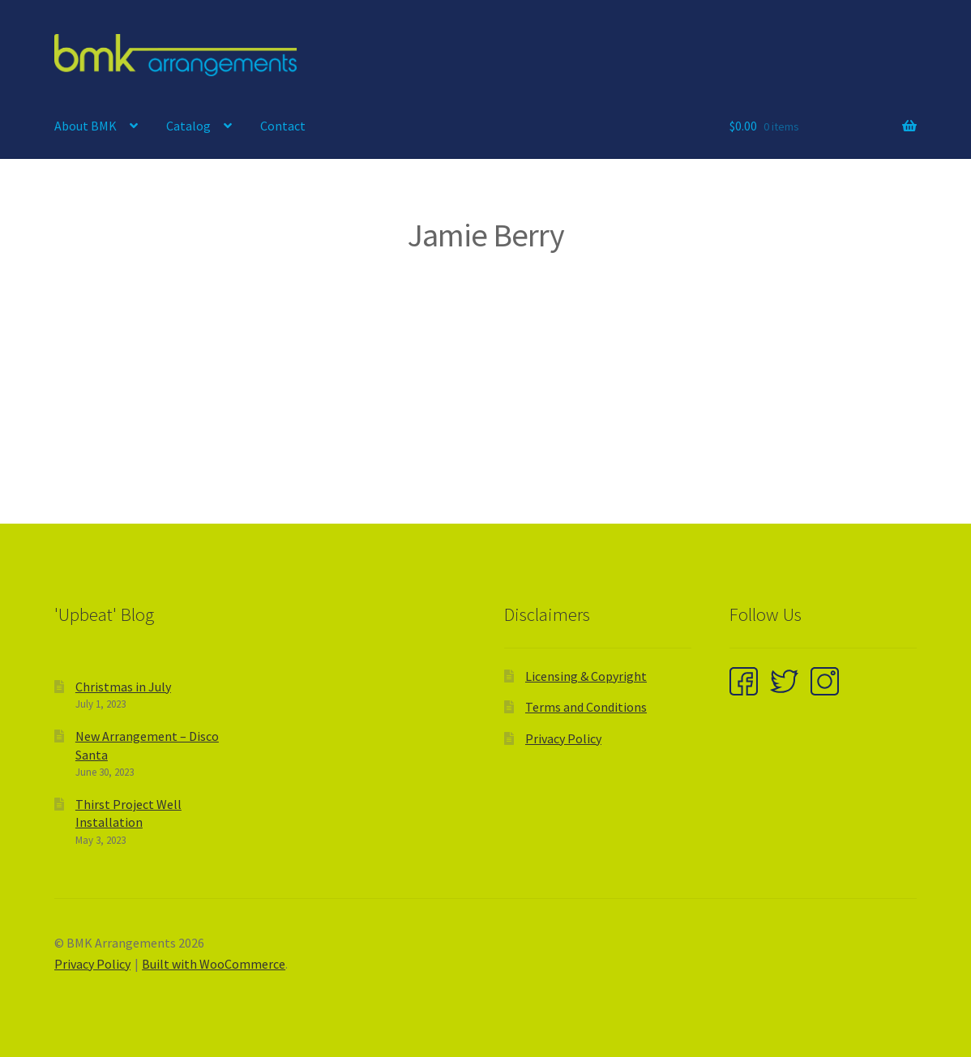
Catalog (188, 126)
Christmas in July (123, 686)
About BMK (85, 126)
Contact (283, 126)
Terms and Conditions (586, 707)
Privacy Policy (563, 738)
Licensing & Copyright (586, 676)
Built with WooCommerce (213, 964)
